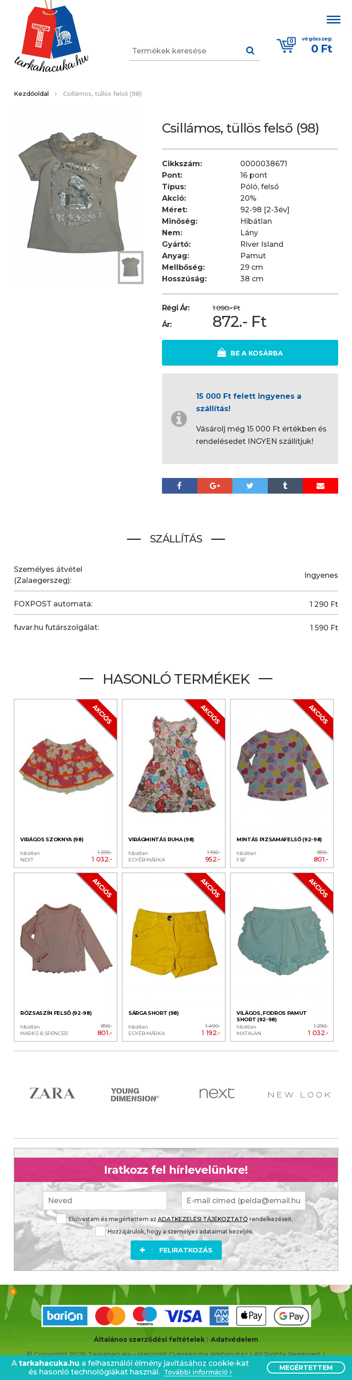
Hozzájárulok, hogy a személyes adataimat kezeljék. (174, 1230)
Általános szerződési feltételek (149, 1339)
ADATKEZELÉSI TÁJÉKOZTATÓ (203, 1217)
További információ (198, 1372)
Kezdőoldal (31, 93)
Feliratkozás (176, 1249)
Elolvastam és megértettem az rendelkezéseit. (174, 1217)
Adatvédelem (234, 1339)
